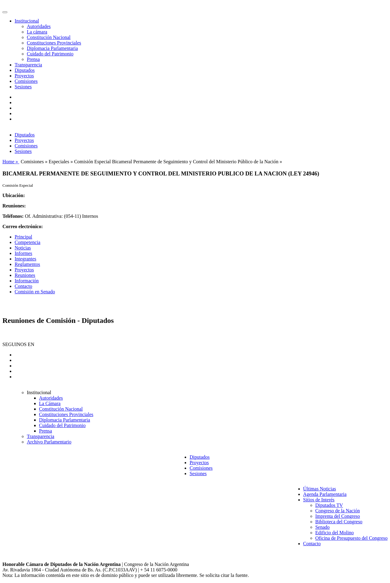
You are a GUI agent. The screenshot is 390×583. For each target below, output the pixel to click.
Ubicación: (13, 195)
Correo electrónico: (22, 226)
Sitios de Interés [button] (319, 499)
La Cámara (50, 403)
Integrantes (25, 258)
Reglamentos (27, 264)
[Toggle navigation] (4, 12)
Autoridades (39, 26)
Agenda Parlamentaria (325, 494)
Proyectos (24, 75)
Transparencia (28, 64)
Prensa (33, 59)
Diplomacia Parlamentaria (52, 48)
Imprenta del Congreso (337, 516)
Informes (23, 253)
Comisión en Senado (35, 291)
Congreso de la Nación (337, 510)
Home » (10, 161)
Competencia (27, 242)
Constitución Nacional (49, 37)
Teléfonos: (13, 216)
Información (27, 280)
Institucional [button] (27, 20)
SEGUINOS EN (18, 344)
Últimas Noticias (319, 488)
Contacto (23, 286)
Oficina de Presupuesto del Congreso (351, 538)
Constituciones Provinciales (54, 42)
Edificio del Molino (334, 532)
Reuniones (25, 275)
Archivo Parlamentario (49, 441)
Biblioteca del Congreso (339, 521)
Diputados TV (329, 505)
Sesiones (23, 86)
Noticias (23, 247)
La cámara (37, 31)
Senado (322, 527)
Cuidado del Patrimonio (50, 53)
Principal (23, 236)
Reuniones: (14, 205)
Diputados (25, 70)
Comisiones (26, 81)
